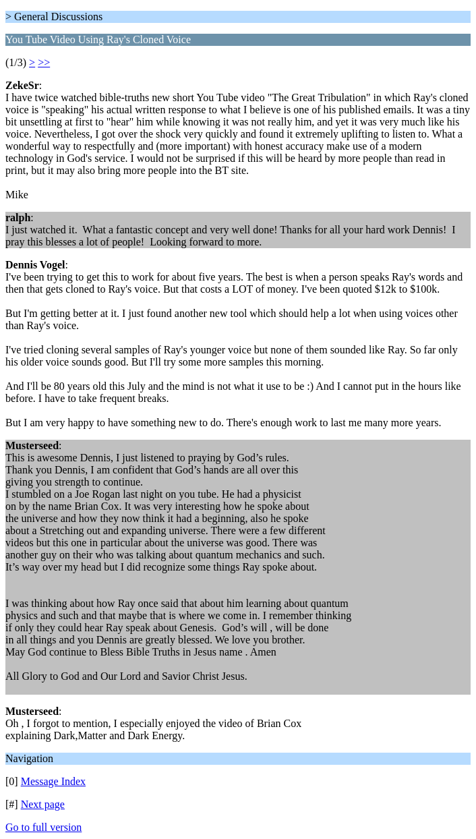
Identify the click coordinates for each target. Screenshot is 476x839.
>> (44, 62)
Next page (43, 804)
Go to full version (43, 827)
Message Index (53, 781)
